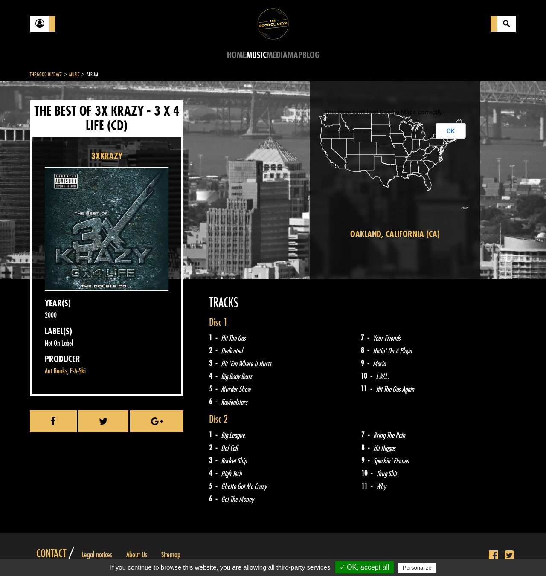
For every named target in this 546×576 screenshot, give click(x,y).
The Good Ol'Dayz (46, 74)
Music (256, 55)
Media (277, 55)
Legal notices (96, 555)
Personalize (417, 567)
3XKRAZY (106, 156)
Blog (310, 55)
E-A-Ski (78, 371)
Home (236, 55)
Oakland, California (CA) (395, 234)
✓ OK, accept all (364, 567)
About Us (136, 555)
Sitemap (170, 555)
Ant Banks (56, 371)
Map (295, 55)
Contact (51, 553)
